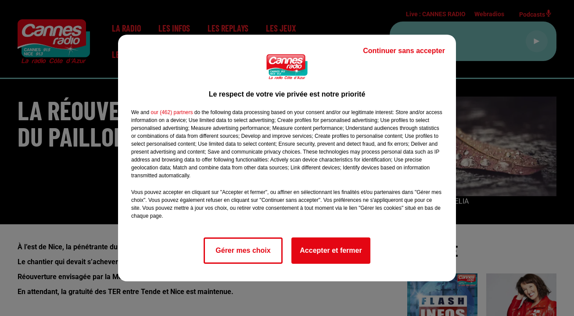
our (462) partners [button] (172, 112)
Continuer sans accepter (404, 50)
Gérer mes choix (242, 250)
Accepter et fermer (331, 250)
